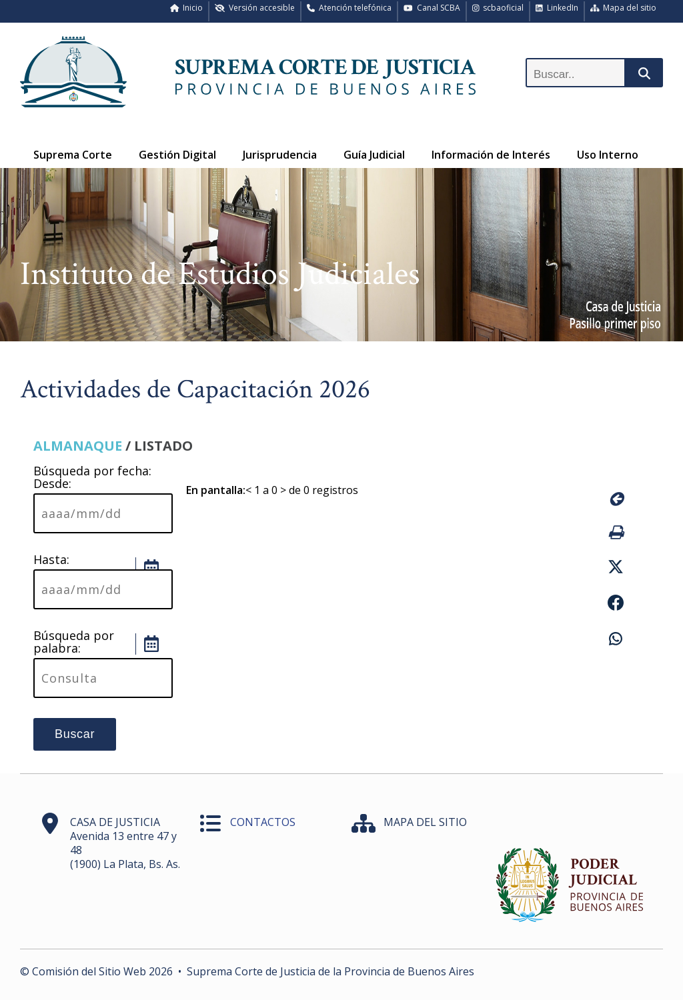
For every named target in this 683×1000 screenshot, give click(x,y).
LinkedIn (557, 7)
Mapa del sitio (623, 7)
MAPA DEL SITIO (425, 822)
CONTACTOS (262, 822)
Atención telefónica (349, 7)
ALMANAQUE (77, 446)
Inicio (186, 7)
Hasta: (51, 559)
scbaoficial (498, 7)
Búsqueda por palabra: (73, 642)
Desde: (52, 483)
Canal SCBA (432, 7)
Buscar (75, 734)
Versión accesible (255, 7)
